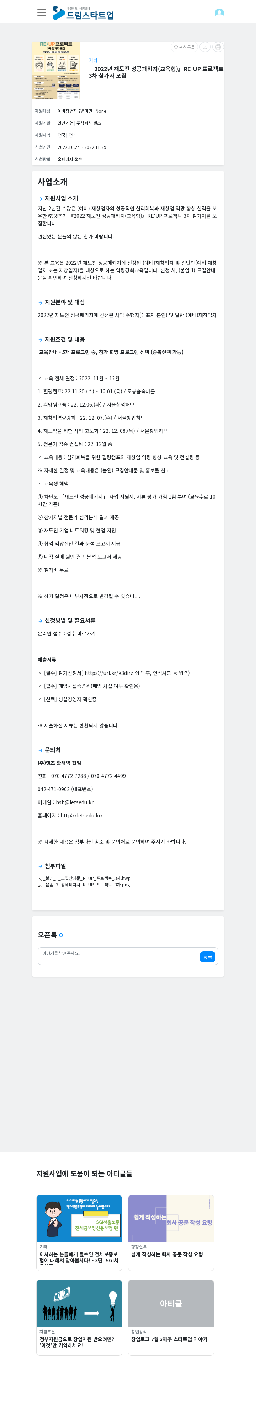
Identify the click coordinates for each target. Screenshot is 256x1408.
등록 (207, 956)
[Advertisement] (128, 1102)
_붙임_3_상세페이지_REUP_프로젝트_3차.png (84, 884)
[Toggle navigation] (41, 12)
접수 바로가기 (81, 633)
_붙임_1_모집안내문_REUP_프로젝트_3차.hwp (84, 878)
